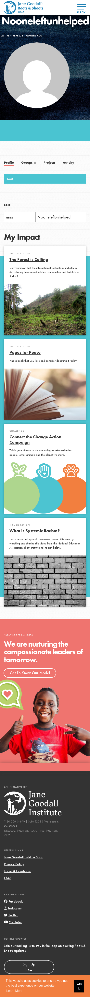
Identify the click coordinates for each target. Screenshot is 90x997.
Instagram (13, 908)
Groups (28, 163)
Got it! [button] (79, 986)
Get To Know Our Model (30, 672)
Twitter (11, 915)
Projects (49, 163)
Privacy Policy (14, 864)
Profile (9, 163)
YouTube (13, 922)
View (10, 178)
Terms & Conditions (17, 871)
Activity (68, 163)
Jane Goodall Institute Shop (23, 857)
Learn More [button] (14, 990)
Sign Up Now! (29, 967)
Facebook (13, 901)
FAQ (7, 878)
